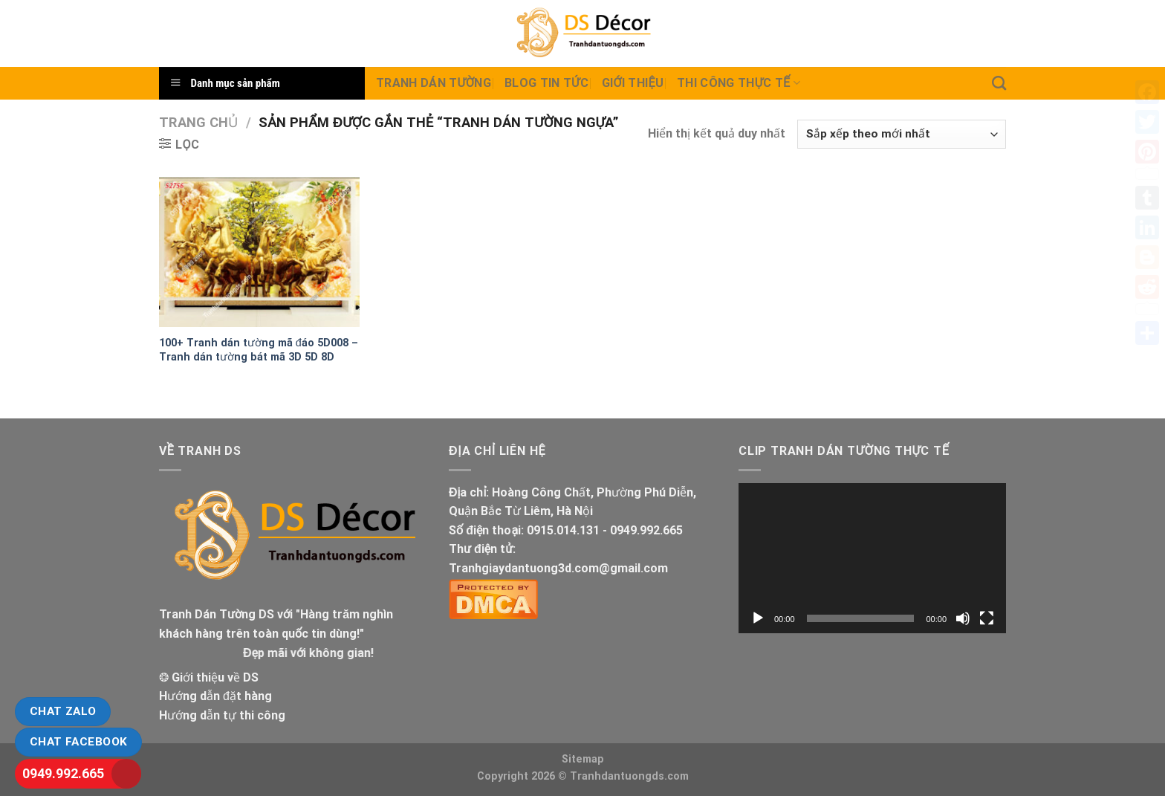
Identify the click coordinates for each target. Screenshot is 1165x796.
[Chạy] (757, 618)
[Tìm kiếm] (999, 83)
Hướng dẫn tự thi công (222, 715)
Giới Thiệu (632, 83)
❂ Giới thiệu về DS (209, 677)
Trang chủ (198, 122)
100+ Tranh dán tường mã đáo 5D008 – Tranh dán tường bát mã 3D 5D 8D (258, 350)
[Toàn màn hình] (986, 618)
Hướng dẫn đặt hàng (215, 696)
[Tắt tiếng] (962, 618)
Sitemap (583, 759)
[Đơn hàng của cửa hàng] (901, 134)
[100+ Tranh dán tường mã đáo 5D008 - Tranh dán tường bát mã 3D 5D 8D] (259, 252)
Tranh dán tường (433, 83)
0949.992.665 (63, 773)
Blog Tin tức (546, 83)
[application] (872, 558)
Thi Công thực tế (738, 83)
